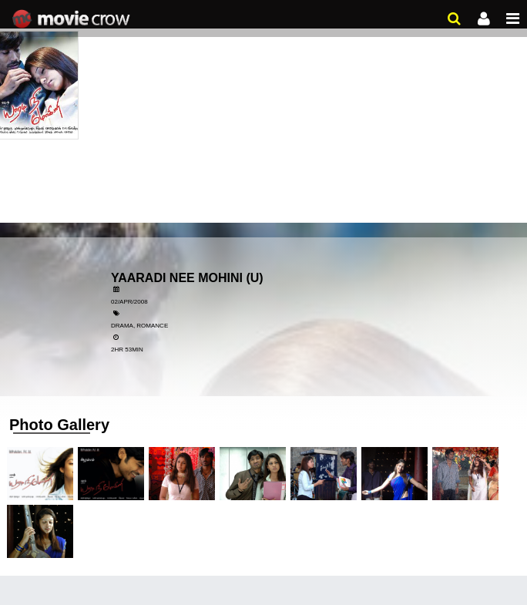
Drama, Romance (139, 325)
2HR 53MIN (127, 349)
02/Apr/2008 (129, 301)
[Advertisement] (263, 116)
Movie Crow (72, 19)
